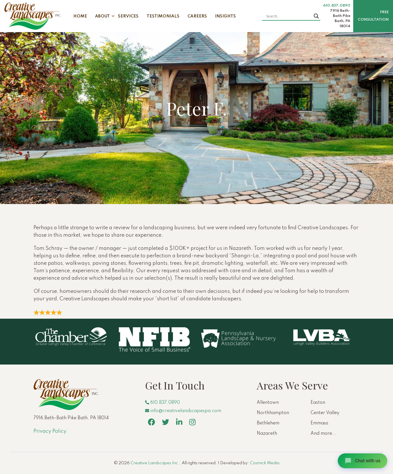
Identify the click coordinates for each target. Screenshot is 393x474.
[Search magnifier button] (316, 16)
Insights (225, 16)
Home (80, 16)
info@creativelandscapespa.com (183, 411)
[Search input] (288, 16)
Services (128, 16)
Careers (197, 16)
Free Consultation (373, 15)
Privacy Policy (49, 431)
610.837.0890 (336, 5)
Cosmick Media (264, 463)
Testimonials (163, 16)
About (102, 16)
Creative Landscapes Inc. (155, 463)
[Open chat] (362, 460)
